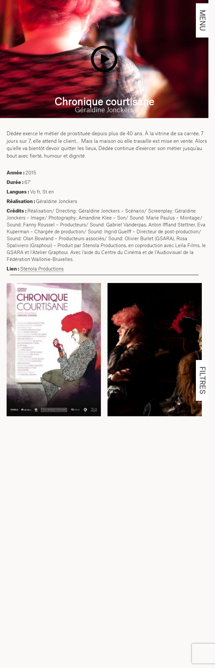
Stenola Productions (42, 268)
